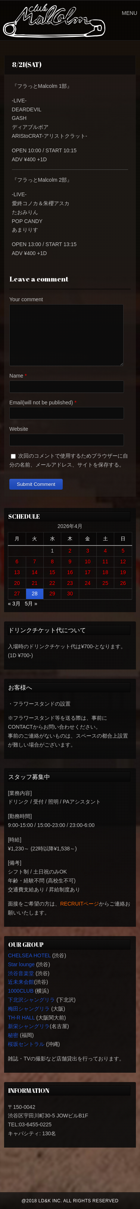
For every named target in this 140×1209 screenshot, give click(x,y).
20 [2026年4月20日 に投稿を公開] (17, 583)
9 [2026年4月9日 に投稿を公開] (70, 561)
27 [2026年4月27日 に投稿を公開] (17, 593)
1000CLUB (21, 991)
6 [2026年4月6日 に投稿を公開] (17, 561)
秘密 (13, 1035)
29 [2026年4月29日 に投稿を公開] (52, 593)
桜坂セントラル (26, 1044)
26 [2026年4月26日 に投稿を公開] (123, 583)
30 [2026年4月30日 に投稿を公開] (70, 593)
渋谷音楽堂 (21, 973)
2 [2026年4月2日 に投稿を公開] (70, 551)
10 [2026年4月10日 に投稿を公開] (88, 561)
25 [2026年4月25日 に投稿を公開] (105, 583)
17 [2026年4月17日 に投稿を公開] (88, 572)
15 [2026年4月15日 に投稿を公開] (52, 572)
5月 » (31, 604)
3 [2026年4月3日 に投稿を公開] (87, 551)
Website (18, 429)
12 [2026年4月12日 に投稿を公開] (123, 561)
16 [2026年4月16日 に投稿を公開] (70, 572)
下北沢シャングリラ (31, 1000)
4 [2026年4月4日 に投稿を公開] (105, 551)
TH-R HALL (21, 1018)
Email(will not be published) (41, 402)
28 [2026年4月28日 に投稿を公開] (35, 593)
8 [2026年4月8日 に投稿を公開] (52, 561)
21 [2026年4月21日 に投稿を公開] (35, 583)
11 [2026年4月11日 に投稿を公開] (105, 561)
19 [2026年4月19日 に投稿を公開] (123, 572)
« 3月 (14, 604)
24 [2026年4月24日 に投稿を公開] (88, 583)
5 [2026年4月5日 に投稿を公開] (123, 551)
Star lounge (21, 964)
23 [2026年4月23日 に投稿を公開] (70, 583)
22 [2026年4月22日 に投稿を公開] (52, 583)
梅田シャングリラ (29, 1009)
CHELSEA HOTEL (29, 955)
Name (16, 376)
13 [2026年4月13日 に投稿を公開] (17, 572)
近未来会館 (21, 982)
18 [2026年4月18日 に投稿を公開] (105, 572)
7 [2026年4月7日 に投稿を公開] (34, 561)
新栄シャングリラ (29, 1026)
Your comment (26, 299)
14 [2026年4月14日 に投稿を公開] (35, 572)
